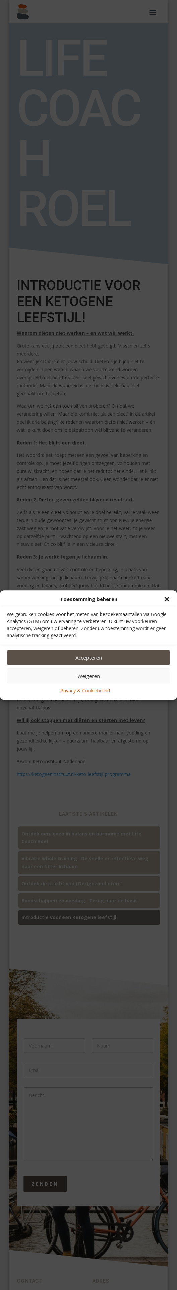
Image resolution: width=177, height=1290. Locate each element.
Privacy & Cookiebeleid (85, 691)
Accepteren (88, 657)
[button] (167, 599)
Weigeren (88, 676)
